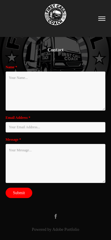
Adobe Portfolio (65, 229)
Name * (11, 67)
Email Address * (18, 118)
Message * (13, 139)
